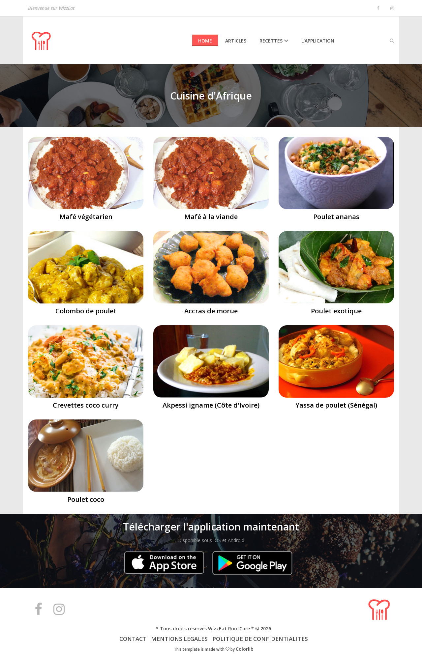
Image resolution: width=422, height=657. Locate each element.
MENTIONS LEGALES (179, 639)
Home (205, 41)
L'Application (317, 41)
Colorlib (245, 649)
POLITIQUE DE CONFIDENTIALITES (260, 639)
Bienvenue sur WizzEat (51, 9)
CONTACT (133, 639)
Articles (235, 41)
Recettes (271, 41)
